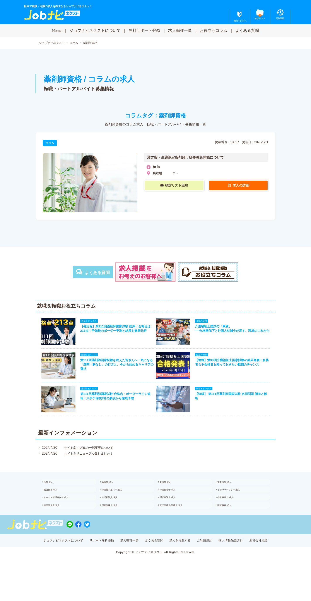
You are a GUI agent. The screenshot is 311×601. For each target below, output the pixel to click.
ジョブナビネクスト (53, 43)
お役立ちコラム (213, 30)
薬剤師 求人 (112, 493)
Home (57, 30)
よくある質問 (247, 30)
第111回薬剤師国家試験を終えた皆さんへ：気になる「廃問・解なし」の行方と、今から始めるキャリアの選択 (114, 371)
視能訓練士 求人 (114, 522)
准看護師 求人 (229, 493)
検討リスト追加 (177, 186)
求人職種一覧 (180, 30)
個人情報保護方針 (242, 562)
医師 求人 (52, 493)
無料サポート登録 (144, 30)
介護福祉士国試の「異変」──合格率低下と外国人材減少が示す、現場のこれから (234, 333)
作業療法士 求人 (230, 512)
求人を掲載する (183, 562)
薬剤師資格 (93, 43)
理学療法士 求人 (172, 512)
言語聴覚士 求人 (56, 522)
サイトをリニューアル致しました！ (90, 464)
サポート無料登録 (94, 562)
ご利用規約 (211, 562)
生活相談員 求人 (114, 512)
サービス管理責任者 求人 (62, 512)
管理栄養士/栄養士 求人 (177, 522)
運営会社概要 (273, 562)
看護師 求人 (170, 493)
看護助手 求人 (55, 503)
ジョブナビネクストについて (95, 30)
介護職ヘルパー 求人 (117, 503)
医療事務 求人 (229, 522)
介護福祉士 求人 (172, 503)
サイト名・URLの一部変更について (90, 458)
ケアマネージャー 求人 (234, 503)
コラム (76, 43)
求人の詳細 (241, 186)
